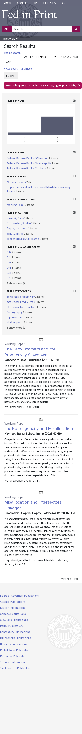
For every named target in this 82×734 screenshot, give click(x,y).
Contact (23, 3)
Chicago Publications (13, 613)
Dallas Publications (12, 626)
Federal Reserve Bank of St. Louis (27, 168)
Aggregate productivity (21, 302)
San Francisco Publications (16, 668)
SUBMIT (11, 76)
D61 (9, 267)
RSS (36, 3)
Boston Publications (12, 607)
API (64, 3)
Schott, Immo (15, 233)
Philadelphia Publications (15, 650)
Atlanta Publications (12, 601)
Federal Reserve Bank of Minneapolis (29, 163)
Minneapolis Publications (15, 638)
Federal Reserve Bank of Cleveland (28, 158)
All (6, 29)
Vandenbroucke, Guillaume (23, 238)
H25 (9, 278)
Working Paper (16, 205)
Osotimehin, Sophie (19, 223)
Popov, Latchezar (17, 228)
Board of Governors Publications (20, 595)
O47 (9, 252)
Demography (15, 312)
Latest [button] (50, 3)
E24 (9, 272)
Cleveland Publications (14, 620)
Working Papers (16, 182)
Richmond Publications (14, 656)
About (8, 3)
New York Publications (13, 644)
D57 (9, 262)
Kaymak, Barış (15, 218)
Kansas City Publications (15, 632)
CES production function (22, 307)
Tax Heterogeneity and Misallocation (38, 428)
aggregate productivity (21, 296)
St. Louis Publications (13, 662)
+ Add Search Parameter (18, 68)
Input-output (15, 317)
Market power (15, 322)
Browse (10, 38)
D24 (9, 257)
